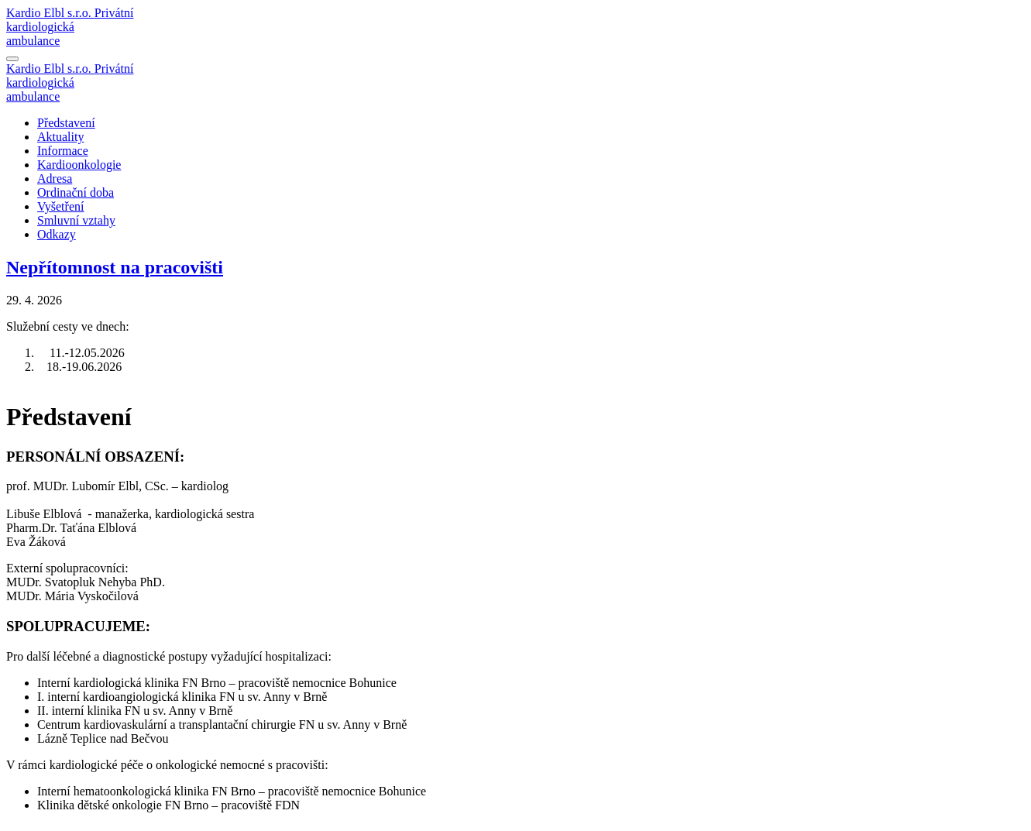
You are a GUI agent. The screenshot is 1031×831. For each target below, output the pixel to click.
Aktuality (60, 136)
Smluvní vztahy (76, 220)
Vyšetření (60, 206)
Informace (62, 150)
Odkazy (56, 234)
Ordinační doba (75, 192)
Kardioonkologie (79, 164)
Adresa (54, 178)
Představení (66, 122)
